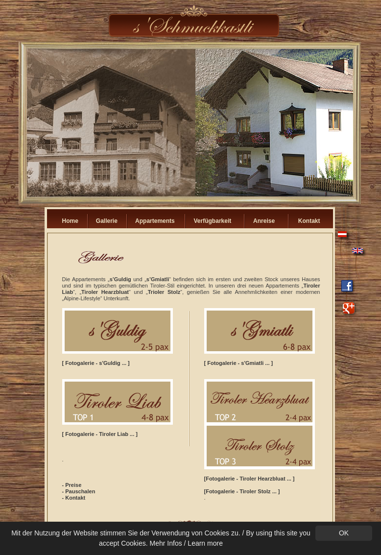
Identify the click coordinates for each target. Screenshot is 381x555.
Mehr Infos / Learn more (186, 543)
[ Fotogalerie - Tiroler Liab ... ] (100, 434)
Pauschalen (80, 491)
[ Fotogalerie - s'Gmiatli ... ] (238, 363)
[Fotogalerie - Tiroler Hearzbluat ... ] (249, 479)
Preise (73, 485)
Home (70, 220)
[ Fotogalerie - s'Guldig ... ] (96, 363)
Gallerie (107, 220)
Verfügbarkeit (213, 220)
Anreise (264, 220)
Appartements (155, 220)
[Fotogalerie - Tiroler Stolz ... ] (242, 491)
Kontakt (309, 220)
